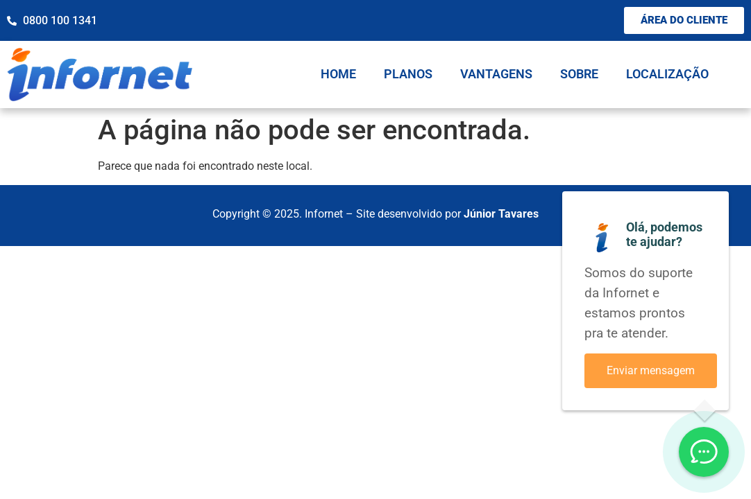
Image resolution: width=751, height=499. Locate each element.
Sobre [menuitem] (579, 74)
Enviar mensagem (651, 370)
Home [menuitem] (338, 74)
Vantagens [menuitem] (496, 74)
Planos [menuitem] (408, 74)
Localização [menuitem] (667, 74)
